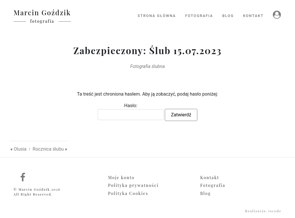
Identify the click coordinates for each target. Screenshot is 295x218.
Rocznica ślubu (48, 149)
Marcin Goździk (42, 12)
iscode (274, 211)
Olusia (20, 149)
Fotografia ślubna (147, 66)
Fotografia (212, 185)
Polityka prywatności (133, 185)
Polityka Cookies (128, 193)
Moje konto (121, 177)
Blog (205, 193)
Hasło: (131, 111)
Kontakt (209, 177)
